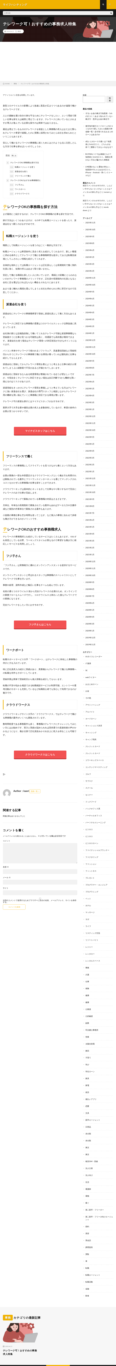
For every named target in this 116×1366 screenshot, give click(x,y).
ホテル (88, 891)
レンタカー (90, 938)
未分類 (88, 1115)
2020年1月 (89, 621)
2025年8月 (89, 241)
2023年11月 (90, 342)
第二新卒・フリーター (94, 1190)
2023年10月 (90, 349)
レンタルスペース (92, 945)
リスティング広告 (92, 918)
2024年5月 (89, 302)
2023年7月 (89, 370)
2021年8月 (89, 499)
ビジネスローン (91, 830)
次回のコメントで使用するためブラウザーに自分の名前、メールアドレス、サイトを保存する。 (39, 901)
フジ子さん (17, 184)
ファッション (90, 850)
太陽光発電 (90, 1027)
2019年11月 (90, 634)
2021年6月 (89, 512)
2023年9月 (89, 356)
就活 (87, 1074)
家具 (87, 1061)
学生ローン (90, 1054)
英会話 (88, 1219)
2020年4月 (89, 607)
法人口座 (89, 1149)
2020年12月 (90, 553)
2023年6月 (89, 376)
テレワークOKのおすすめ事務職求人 (23, 180)
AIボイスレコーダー (93, 646)
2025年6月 (89, 247)
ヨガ (87, 904)
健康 (87, 979)
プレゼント (90, 864)
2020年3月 (89, 614)
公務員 (88, 993)
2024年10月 (90, 281)
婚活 (87, 1033)
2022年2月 (89, 458)
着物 (87, 1176)
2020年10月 (90, 567)
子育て (88, 1040)
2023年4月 (89, 390)
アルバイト (90, 701)
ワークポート (18, 189)
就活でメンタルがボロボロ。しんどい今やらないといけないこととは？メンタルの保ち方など (97, 186)
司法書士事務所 (91, 1013)
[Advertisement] (58, 61)
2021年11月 (90, 478)
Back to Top (58, 1348)
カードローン (90, 707)
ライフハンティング (27, 1357)
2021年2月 (89, 539)
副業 (87, 1006)
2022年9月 (89, 431)
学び (87, 1047)
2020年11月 (90, 560)
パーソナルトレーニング (95, 809)
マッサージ (90, 898)
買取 (87, 1233)
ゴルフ (88, 762)
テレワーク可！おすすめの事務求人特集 (20, 1330)
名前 (6, 867)
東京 (87, 1128)
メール (7, 877)
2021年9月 (89, 492)
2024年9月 (89, 288)
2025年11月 (90, 220)
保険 (87, 972)
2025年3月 (89, 261)
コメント (6, 841)
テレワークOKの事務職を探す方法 (22, 162)
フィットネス (90, 857)
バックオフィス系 (92, 796)
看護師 (88, 1169)
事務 (19, 31)
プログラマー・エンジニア (96, 870)
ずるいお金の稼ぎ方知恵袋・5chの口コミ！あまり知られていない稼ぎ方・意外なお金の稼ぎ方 (99, 116)
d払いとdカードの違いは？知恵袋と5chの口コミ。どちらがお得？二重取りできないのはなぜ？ (99, 143)
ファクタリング (91, 843)
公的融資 (89, 999)
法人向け (89, 1156)
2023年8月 (89, 363)
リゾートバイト (91, 925)
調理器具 (89, 1226)
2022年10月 (90, 424)
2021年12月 (90, 471)
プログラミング (91, 877)
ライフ (88, 911)
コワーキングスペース (94, 748)
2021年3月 (89, 533)
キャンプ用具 (90, 728)
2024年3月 (89, 315)
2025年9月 (89, 234)
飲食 (87, 1274)
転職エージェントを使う (22, 167)
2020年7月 (89, 587)
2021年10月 (90, 485)
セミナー (89, 782)
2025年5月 (89, 254)
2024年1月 (89, 329)
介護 (87, 959)
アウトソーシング (92, 694)
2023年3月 (89, 397)
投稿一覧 (34, 791)
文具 (87, 1094)
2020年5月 (89, 600)
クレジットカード (92, 735)
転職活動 (89, 1260)
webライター (90, 667)
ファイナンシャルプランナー (97, 836)
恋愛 (87, 1088)
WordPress (52, 1360)
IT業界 (88, 653)
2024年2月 (89, 322)
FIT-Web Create (29, 1360)
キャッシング (90, 721)
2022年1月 (89, 465)
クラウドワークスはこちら (40, 754)
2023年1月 (89, 404)
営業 (87, 1020)
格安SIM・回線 (91, 1142)
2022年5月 (89, 438)
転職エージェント (92, 1253)
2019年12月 (90, 628)
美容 (87, 1213)
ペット (88, 884)
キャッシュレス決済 (93, 714)
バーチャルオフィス (93, 803)
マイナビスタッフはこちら (40, 430)
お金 (87, 680)
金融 (87, 1267)
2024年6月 (89, 295)
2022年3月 (89, 451)
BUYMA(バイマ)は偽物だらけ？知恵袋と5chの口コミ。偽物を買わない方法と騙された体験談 (98, 155)
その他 (88, 687)
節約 (87, 1206)
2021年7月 (89, 505)
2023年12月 (90, 336)
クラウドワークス (20, 193)
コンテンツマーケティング (96, 755)
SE (86, 660)
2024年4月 (89, 309)
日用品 (88, 1108)
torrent (107, 190)
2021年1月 (89, 546)
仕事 (87, 965)
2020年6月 (89, 594)
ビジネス (89, 816)
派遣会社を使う (19, 171)
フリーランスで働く (20, 176)
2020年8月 (89, 580)
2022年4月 (89, 444)
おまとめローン (91, 673)
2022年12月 (90, 410)
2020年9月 (89, 573)
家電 (87, 1067)
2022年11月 (90, 417)
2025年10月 (90, 227)
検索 (84, 95)
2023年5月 (89, 383)
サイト (5, 888)
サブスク (89, 769)
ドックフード (90, 789)
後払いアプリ (90, 1081)
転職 (87, 1247)
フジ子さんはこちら (40, 624)
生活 (87, 1162)
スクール (89, 775)
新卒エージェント (92, 1101)
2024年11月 (90, 275)
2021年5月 (89, 519)
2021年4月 (89, 526)
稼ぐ (87, 1183)
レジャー (89, 932)
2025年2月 (89, 268)
